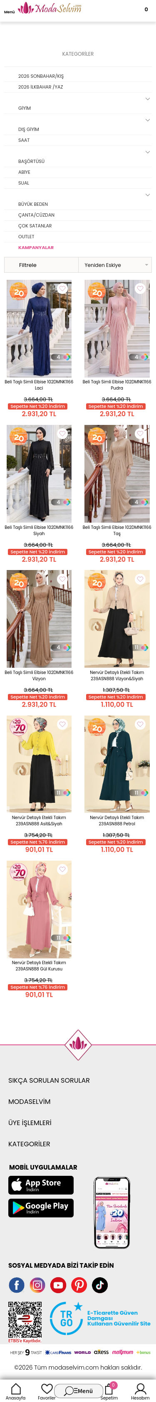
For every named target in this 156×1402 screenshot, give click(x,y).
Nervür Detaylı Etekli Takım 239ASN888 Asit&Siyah (39, 821)
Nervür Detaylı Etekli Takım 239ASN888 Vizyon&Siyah (117, 675)
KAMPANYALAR (36, 247)
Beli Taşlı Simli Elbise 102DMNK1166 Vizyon (39, 675)
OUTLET (26, 236)
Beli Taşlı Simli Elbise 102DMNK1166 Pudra (117, 385)
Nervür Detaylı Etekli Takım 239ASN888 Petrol (117, 821)
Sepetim (109, 1390)
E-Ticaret (52, 1363)
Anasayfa (16, 1390)
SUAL (23, 183)
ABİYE (24, 172)
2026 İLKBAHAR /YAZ (40, 87)
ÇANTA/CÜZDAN (36, 215)
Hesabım (140, 1390)
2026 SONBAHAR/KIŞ (41, 76)
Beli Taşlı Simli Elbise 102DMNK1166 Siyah (39, 530)
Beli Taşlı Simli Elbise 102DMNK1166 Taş (117, 530)
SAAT (24, 140)
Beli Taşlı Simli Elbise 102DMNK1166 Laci (39, 385)
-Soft (32, 1363)
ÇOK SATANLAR (35, 225)
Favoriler (46, 1390)
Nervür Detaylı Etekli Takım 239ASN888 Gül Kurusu (39, 966)
